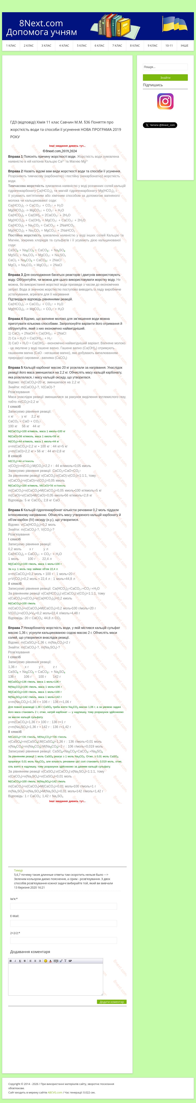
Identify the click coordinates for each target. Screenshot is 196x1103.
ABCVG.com (55, 1092)
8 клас (135, 45)
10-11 (169, 45)
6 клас (100, 45)
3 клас (46, 45)
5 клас (82, 45)
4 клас (64, 45)
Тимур (18, 870)
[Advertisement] (67, 89)
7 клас (117, 45)
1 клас (11, 45)
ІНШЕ (184, 45)
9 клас (153, 45)
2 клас (29, 45)
